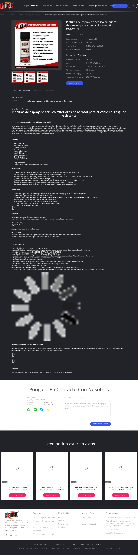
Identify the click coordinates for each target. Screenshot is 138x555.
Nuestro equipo (64, 524)
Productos (35, 6)
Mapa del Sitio (61, 544)
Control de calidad (78, 6)
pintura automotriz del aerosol (42, 372)
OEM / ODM (86, 517)
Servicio (61, 521)
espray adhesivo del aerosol (63, 372)
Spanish (133, 6)
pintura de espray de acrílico (21, 372)
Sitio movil (100, 544)
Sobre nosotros (47, 6)
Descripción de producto (44, 90)
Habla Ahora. (119, 6)
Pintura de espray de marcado (44, 518)
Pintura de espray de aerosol (43, 534)
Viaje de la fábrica (62, 6)
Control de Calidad (41, 544)
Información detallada (21, 90)
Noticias (112, 6)
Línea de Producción (89, 524)
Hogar (26, 6)
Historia (61, 517)
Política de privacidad (81, 544)
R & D (84, 521)
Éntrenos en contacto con (97, 6)
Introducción (62, 527)
